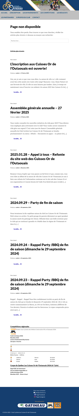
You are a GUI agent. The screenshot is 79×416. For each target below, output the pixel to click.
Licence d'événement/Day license (19, 339)
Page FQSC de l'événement (17, 368)
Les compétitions (47, 13)
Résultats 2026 (14, 337)
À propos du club (23, 17)
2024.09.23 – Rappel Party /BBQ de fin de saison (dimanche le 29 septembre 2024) (39, 284)
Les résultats (62, 13)
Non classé (13, 59)
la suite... (18, 92)
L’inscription (15, 13)
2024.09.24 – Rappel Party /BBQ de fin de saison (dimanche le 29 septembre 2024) (39, 249)
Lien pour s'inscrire (15, 341)
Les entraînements (30, 13)
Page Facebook (39, 394)
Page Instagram (39, 397)
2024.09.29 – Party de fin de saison (36, 203)
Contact (36, 17)
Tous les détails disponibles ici (18, 370)
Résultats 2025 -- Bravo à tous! (19, 374)
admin (17, 73)
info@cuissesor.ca (40, 392)
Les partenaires (7, 17)
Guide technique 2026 (16, 336)
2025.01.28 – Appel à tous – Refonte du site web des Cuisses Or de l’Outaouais (37, 158)
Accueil (4, 13)
